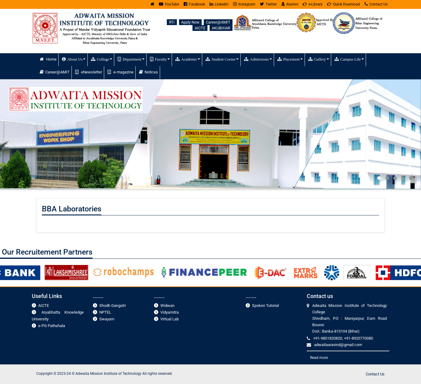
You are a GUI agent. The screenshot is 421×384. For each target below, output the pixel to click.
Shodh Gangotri (112, 305)
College (101, 59)
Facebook (194, 4)
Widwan (167, 305)
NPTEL (105, 312)
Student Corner (222, 59)
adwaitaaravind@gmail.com (338, 344)
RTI (172, 22)
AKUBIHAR (221, 28)
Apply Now (190, 22)
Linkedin (219, 4)
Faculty (160, 59)
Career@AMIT (218, 22)
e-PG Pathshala (51, 325)
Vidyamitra (169, 312)
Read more (319, 358)
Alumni (289, 4)
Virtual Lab (169, 319)
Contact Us (376, 4)
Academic (187, 59)
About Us (74, 59)
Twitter (268, 4)
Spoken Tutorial (265, 305)
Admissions (258, 59)
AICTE (200, 28)
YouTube (169, 4)
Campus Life (349, 59)
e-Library (313, 4)
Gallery (318, 59)
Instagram (244, 4)
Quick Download (343, 4)
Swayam (106, 319)
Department (131, 59)
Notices (148, 72)
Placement (290, 59)
